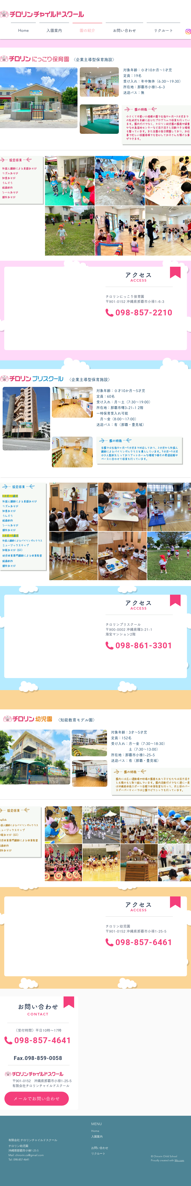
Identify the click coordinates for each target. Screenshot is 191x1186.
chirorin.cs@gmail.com (29, 1155)
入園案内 (97, 1136)
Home (95, 1131)
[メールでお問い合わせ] (36, 1099)
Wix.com (179, 1160)
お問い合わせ (99, 1148)
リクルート (98, 1153)
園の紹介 (97, 1142)
